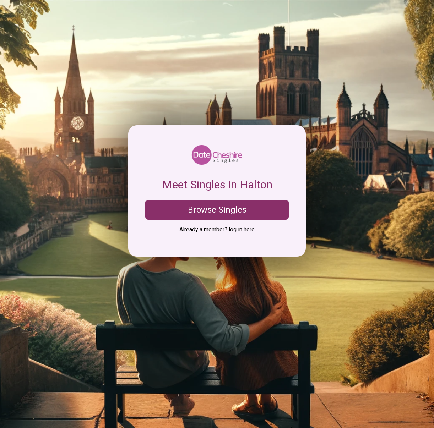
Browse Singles (217, 210)
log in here (242, 229)
